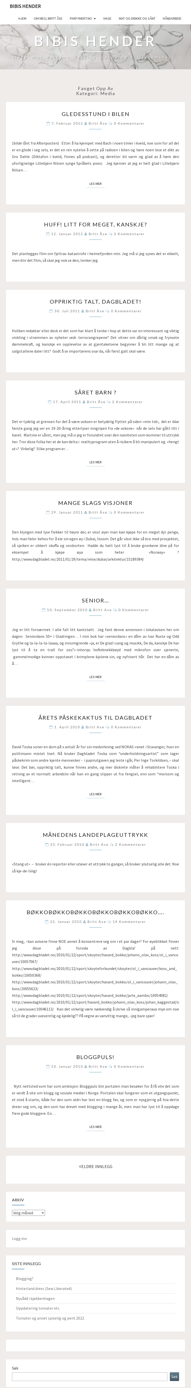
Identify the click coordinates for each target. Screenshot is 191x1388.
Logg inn (19, 1238)
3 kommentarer (129, 234)
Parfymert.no (81, 18)
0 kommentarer (129, 123)
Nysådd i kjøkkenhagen (35, 1298)
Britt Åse (98, 123)
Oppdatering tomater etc (37, 1308)
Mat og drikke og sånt (137, 18)
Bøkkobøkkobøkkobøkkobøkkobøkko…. (95, 912)
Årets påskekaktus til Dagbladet (95, 717)
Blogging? (24, 1278)
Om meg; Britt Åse (48, 18)
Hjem (22, 18)
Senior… (95, 600)
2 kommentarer (127, 402)
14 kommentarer (129, 921)
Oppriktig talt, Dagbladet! (96, 301)
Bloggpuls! (95, 1057)
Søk (15, 1368)
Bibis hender (25, 6)
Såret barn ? (96, 392)
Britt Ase (102, 610)
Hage (107, 18)
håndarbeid (172, 18)
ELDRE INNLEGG (95, 1166)
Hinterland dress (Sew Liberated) (44, 1288)
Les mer (97, 183)
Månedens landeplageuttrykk (95, 834)
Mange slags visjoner (95, 502)
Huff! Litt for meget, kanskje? (95, 224)
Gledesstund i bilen (96, 113)
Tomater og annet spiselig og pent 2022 (50, 1318)
